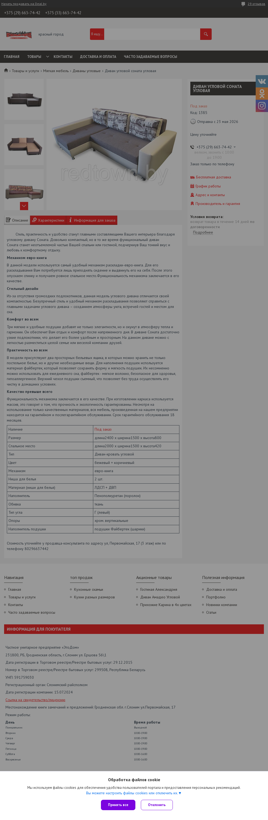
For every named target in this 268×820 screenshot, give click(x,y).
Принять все (118, 805)
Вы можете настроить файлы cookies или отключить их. (132, 792)
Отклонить (157, 805)
